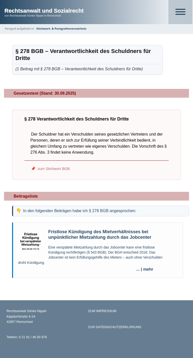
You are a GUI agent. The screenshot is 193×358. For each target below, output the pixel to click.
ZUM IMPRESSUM (102, 311)
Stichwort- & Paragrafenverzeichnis (61, 28)
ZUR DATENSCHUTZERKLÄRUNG (114, 327)
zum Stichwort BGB (53, 169)
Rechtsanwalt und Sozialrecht (44, 11)
